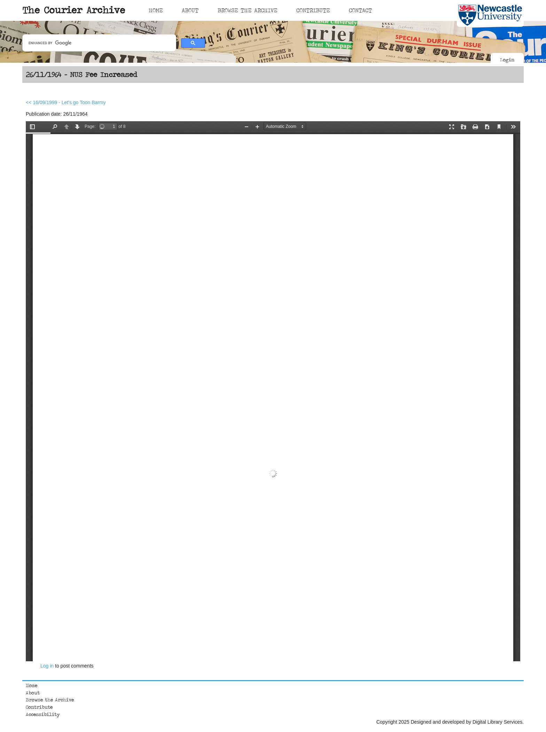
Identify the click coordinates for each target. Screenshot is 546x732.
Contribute (313, 10)
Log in (47, 666)
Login (507, 59)
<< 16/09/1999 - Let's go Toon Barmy (66, 102)
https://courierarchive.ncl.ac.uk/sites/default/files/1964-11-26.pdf (273, 391)
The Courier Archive (73, 9)
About (190, 10)
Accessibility (43, 714)
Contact (360, 10)
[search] (99, 43)
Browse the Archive (50, 699)
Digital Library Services (497, 722)
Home (156, 10)
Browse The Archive (247, 10)
